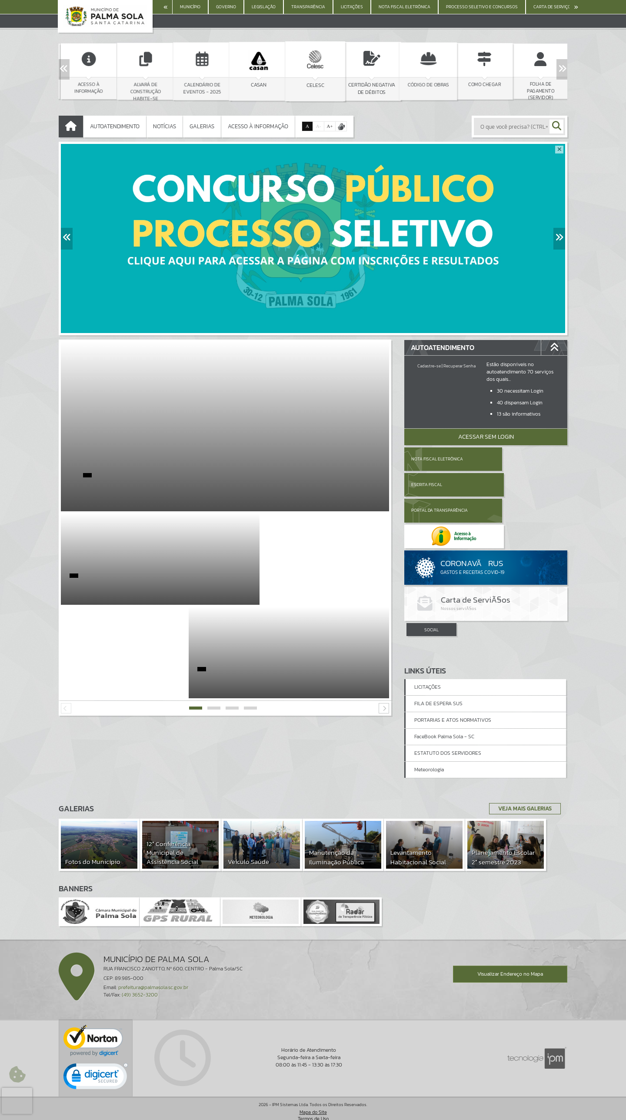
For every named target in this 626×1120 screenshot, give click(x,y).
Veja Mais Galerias (522, 794)
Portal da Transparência (439, 484)
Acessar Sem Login (486, 436)
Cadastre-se (429, 366)
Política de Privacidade (313, 1111)
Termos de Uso (313, 1104)
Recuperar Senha (459, 366)
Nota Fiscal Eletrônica (437, 459)
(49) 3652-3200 (140, 980)
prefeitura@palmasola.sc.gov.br (153, 973)
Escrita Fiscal (508, 459)
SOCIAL (431, 578)
